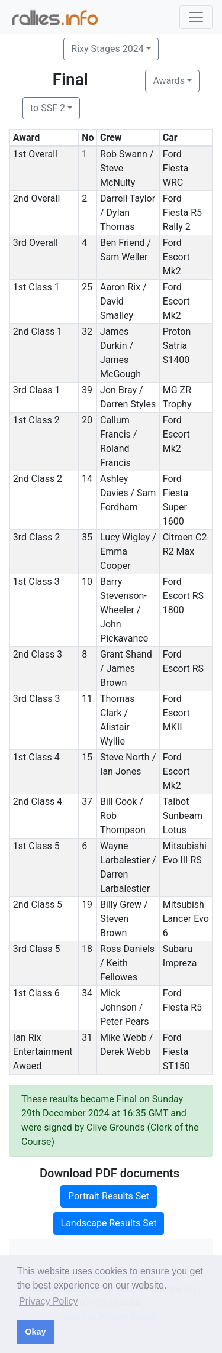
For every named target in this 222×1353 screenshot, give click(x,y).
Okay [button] (35, 1331)
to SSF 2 (47, 108)
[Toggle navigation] (196, 17)
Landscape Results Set (109, 1223)
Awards (168, 80)
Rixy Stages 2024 (107, 48)
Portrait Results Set (108, 1196)
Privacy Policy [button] (48, 1301)
